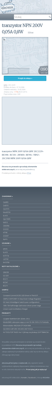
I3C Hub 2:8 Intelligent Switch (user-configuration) (21, 302)
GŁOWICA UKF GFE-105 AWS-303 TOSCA (18, 329)
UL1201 (6, 275)
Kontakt (24, 377)
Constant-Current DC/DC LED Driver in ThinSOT (20, 295)
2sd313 (5, 205)
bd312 (5, 222)
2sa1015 (6, 209)
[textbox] (31, 16)
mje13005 (6, 219)
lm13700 (6, 262)
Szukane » (6, 243)
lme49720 (6, 212)
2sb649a (6, 226)
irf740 (5, 232)
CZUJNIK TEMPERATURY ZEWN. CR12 (16, 319)
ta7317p (6, 256)
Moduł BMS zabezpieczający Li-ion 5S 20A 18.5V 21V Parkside (26, 322)
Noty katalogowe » (11, 266)
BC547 (5, 282)
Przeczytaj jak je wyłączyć (36, 369)
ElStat (29, 173)
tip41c (5, 239)
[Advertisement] (23, 120)
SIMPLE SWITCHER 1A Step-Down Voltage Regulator (22, 299)
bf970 (5, 249)
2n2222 (6, 229)
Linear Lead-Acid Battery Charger (15, 309)
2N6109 (6, 272)
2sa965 (5, 202)
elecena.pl (7, 7)
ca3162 (5, 259)
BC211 (5, 279)
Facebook (32, 377)
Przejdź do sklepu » (25, 78)
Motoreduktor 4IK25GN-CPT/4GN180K (17, 325)
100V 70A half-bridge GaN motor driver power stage (22, 305)
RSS (4, 39)
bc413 (5, 215)
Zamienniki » (7, 196)
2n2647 (6, 236)
